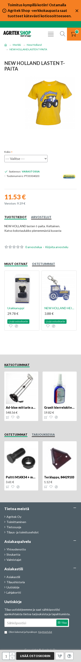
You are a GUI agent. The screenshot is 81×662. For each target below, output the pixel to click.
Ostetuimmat (43, 264)
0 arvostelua (33, 247)
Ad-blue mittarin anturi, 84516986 (21, 407)
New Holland (34, 44)
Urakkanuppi (15, 308)
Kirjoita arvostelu (56, 247)
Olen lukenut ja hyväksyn (28, 632)
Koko (7, 151)
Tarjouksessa (43, 434)
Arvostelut (41, 217)
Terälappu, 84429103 (59, 477)
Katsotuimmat (17, 365)
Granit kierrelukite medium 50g (59, 407)
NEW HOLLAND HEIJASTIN (59, 308)
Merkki (17, 44)
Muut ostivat (16, 264)
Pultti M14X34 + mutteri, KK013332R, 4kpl (21, 477)
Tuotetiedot (15, 217)
